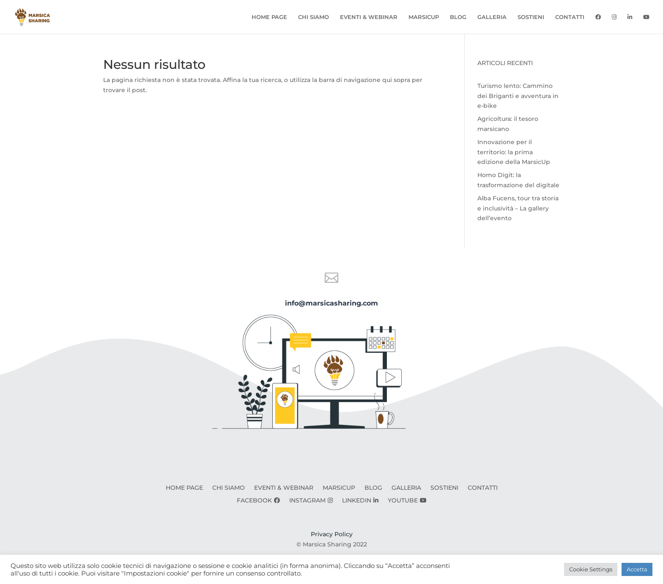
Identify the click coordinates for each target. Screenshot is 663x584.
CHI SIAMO (313, 17)
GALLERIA (492, 17)
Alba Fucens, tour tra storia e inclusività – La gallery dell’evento (518, 208)
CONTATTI (569, 17)
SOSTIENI (531, 17)
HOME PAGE (269, 17)
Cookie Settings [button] (590, 569)
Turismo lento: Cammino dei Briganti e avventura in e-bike (518, 96)
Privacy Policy (332, 534)
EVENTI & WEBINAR (368, 17)
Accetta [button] (637, 569)
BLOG (458, 17)
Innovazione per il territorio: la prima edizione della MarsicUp (513, 152)
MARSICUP (423, 17)
